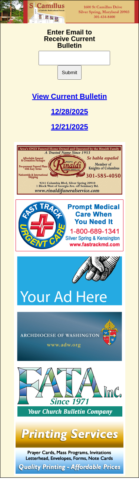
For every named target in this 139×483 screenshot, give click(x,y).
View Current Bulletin (69, 96)
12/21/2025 (69, 127)
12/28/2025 (69, 111)
